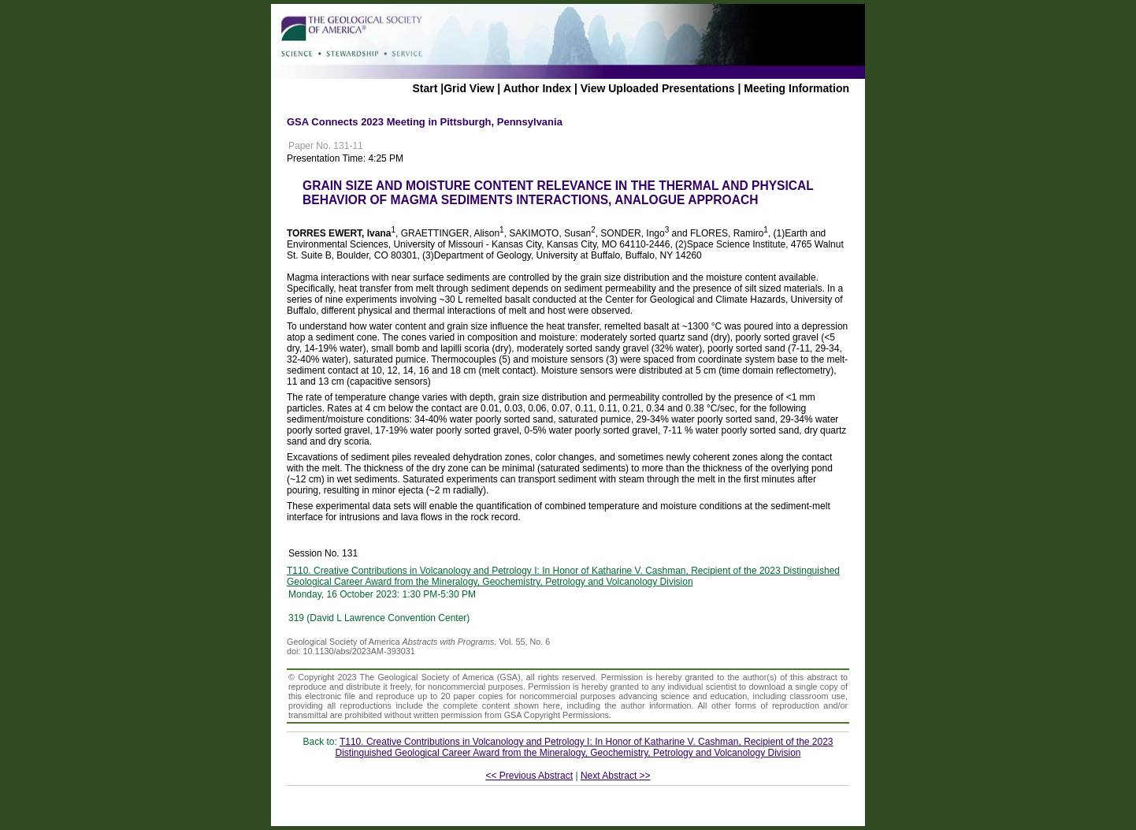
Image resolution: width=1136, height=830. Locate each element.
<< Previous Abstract (529, 775)
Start (424, 88)
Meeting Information (796, 88)
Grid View (469, 88)
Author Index (537, 88)
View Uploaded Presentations (658, 88)
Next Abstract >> (616, 775)
